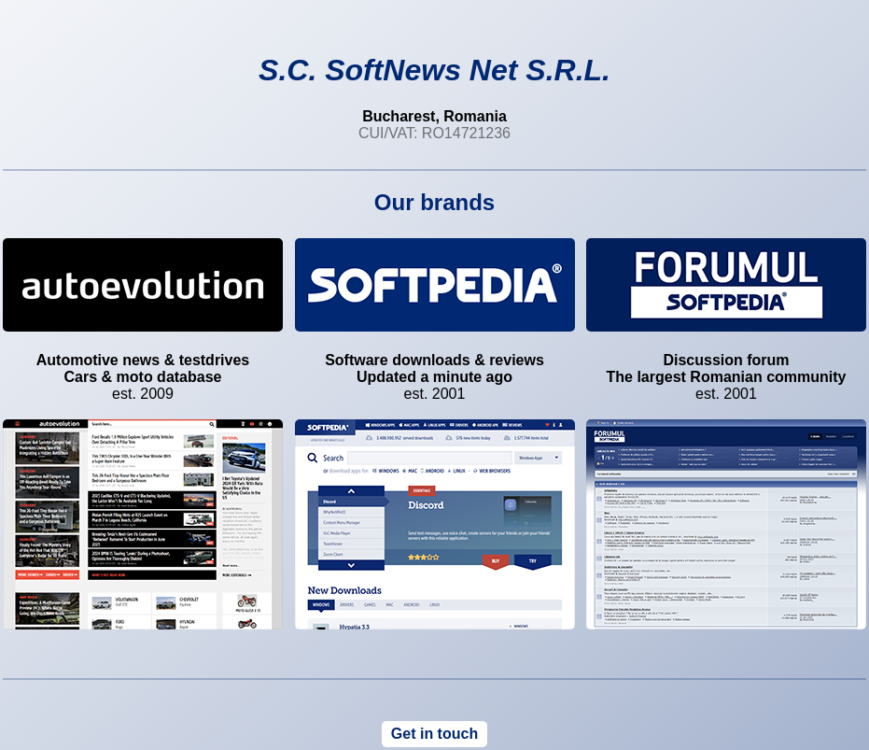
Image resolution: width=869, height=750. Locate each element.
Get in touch (434, 734)
